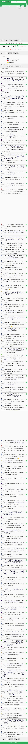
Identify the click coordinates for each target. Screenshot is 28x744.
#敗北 (16, 43)
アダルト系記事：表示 (21, 8)
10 (17, 53)
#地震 (8, 43)
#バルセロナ (8, 66)
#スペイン (20, 66)
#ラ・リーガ (5, 49)
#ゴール (13, 66)
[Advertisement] (14, 24)
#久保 (6, 68)
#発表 (16, 66)
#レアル (12, 65)
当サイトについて (14, 742)
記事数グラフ (22, 46)
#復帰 (20, 65)
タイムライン (21, 43)
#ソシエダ (7, 65)
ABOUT (17, 6)
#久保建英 (16, 65)
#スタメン (3, 68)
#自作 (12, 43)
